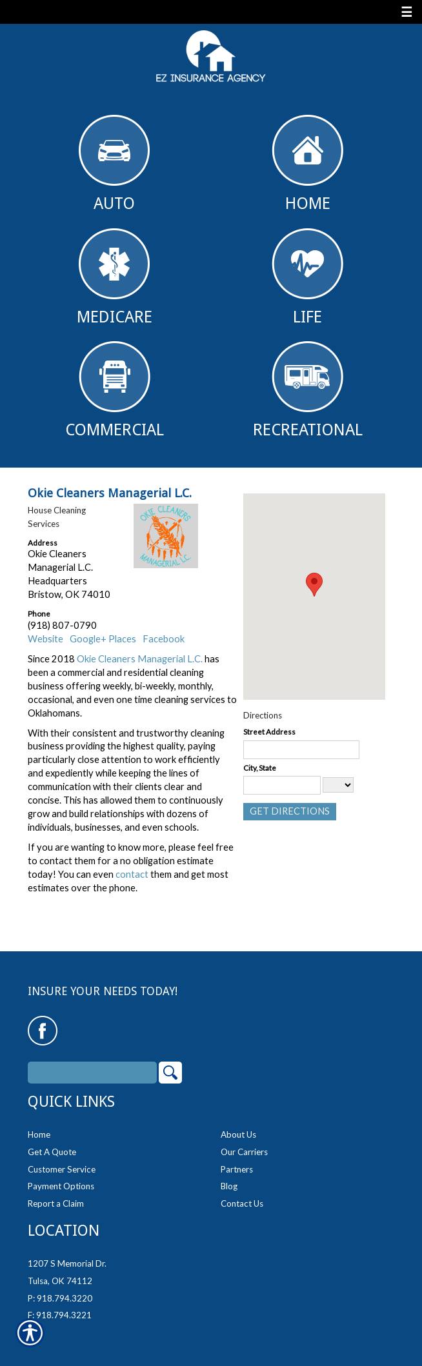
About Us (238, 1134)
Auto (114, 164)
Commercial (114, 390)
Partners (237, 1169)
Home (307, 164)
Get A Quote (52, 1152)
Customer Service (61, 1169)
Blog (229, 1186)
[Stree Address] (301, 749)
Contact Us (242, 1203)
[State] (338, 785)
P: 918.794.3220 (60, 1298)
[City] (282, 785)
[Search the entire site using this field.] (92, 1073)
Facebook (164, 638)
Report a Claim (56, 1203)
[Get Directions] (289, 811)
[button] (314, 585)
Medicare (114, 277)
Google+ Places (103, 638)
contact (132, 874)
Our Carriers (244, 1152)
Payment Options (61, 1186)
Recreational (308, 390)
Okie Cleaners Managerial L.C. (140, 658)
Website (45, 638)
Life (307, 277)
